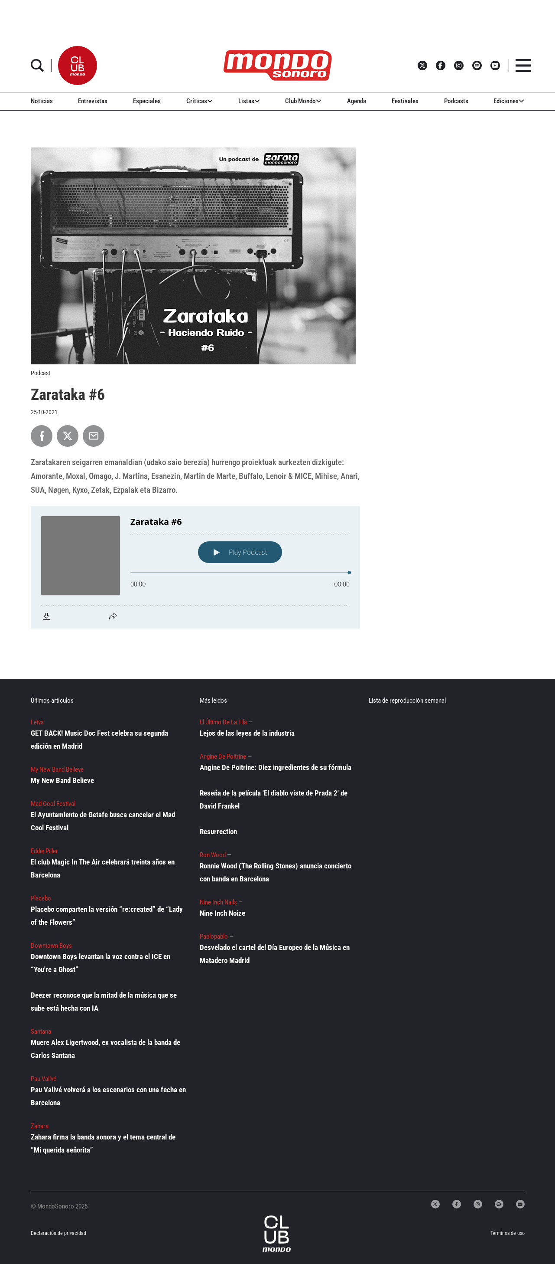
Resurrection (218, 831)
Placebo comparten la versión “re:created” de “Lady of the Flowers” (107, 916)
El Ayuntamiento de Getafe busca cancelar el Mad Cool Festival (103, 821)
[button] (78, 65)
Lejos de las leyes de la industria (247, 733)
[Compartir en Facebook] (41, 436)
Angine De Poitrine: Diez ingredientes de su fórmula (275, 767)
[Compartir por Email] (93, 436)
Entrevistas (92, 101)
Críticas (199, 101)
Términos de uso (507, 1233)
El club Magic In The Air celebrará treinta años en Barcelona (103, 868)
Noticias (42, 101)
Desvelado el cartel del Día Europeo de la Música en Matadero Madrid (275, 954)
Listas (249, 101)
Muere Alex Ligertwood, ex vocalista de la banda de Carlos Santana (105, 1049)
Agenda (356, 101)
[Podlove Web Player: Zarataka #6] (195, 567)
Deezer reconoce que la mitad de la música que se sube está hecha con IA (104, 1001)
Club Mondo (303, 101)
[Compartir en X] (67, 436)
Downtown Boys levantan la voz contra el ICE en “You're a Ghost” (100, 963)
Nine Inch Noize (222, 913)
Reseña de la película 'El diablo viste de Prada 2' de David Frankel (273, 799)
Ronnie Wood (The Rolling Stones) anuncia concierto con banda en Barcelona (275, 872)
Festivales (405, 101)
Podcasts (456, 101)
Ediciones (508, 101)
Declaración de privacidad (58, 1233)
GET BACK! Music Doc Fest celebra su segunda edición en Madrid (99, 739)
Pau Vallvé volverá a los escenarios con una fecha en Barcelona (108, 1096)
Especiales (147, 101)
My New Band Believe (62, 780)
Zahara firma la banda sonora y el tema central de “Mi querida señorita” (103, 1143)
